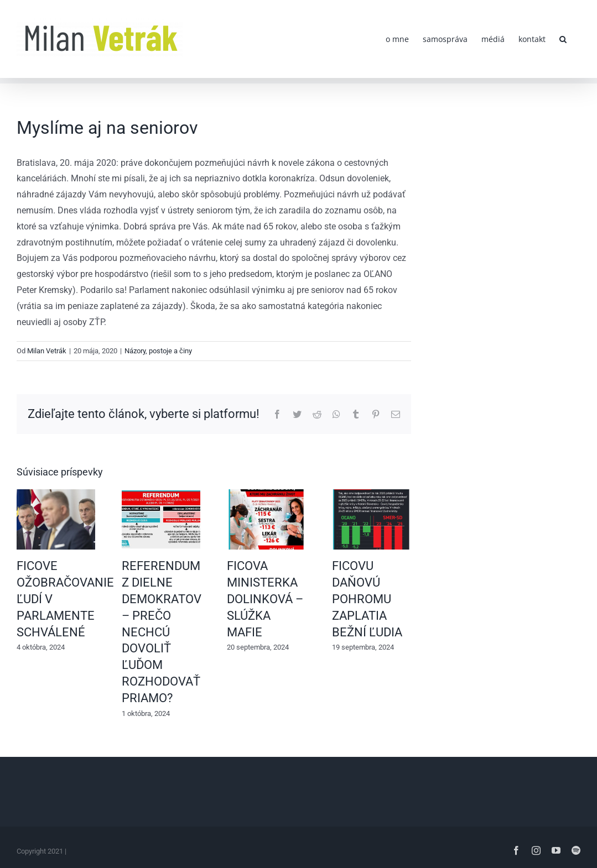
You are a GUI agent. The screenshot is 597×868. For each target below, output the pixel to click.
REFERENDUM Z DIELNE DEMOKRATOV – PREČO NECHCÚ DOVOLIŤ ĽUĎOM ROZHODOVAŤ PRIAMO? (161, 632)
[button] (563, 39)
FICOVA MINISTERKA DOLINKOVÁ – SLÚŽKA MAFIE (265, 599)
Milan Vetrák (46, 351)
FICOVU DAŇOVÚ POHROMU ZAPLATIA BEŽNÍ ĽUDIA (367, 599)
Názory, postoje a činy (158, 351)
